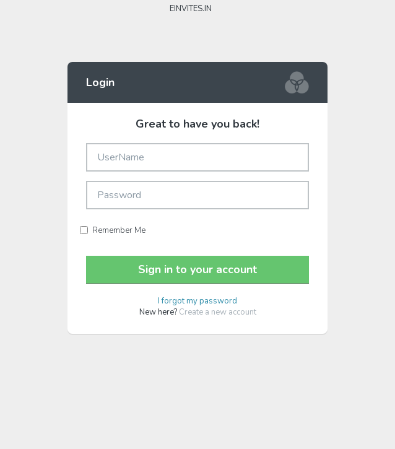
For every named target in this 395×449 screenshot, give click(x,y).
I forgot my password (197, 301)
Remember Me (112, 230)
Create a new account (217, 312)
